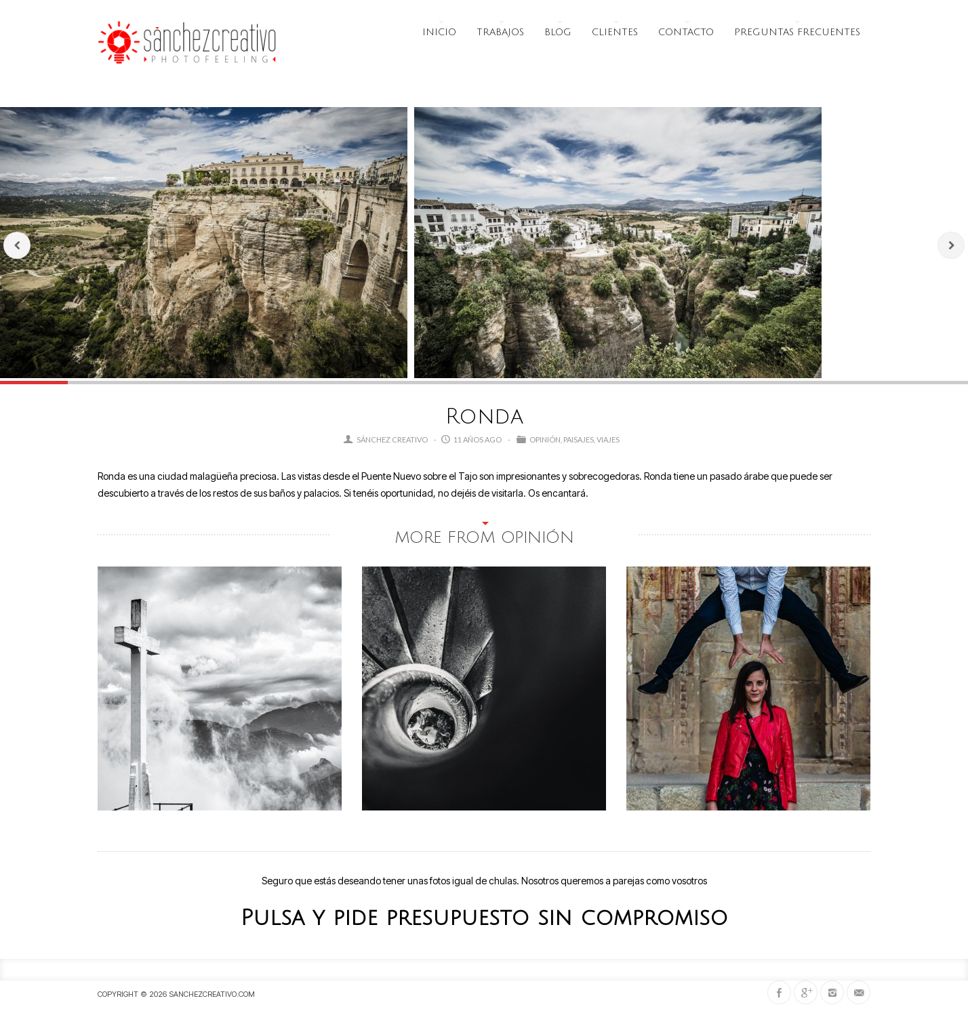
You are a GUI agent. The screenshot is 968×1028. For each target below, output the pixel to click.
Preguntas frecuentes (797, 32)
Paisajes (578, 439)
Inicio (439, 32)
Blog (557, 32)
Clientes (615, 32)
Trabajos (500, 32)
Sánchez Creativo (392, 439)
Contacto (686, 32)
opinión (545, 439)
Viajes (608, 439)
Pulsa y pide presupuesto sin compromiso (484, 918)
